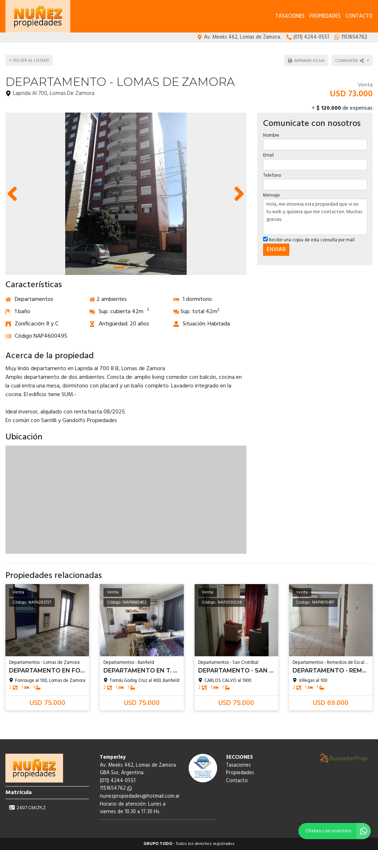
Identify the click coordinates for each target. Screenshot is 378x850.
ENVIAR (275, 248)
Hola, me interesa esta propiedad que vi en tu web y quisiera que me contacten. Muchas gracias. (315, 216)
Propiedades (325, 16)
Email (268, 154)
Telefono (272, 174)
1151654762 (116, 788)
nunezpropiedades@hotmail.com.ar (140, 796)
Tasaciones (289, 16)
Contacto (359, 16)
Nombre (271, 134)
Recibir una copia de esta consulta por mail (308, 239)
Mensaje (271, 194)
